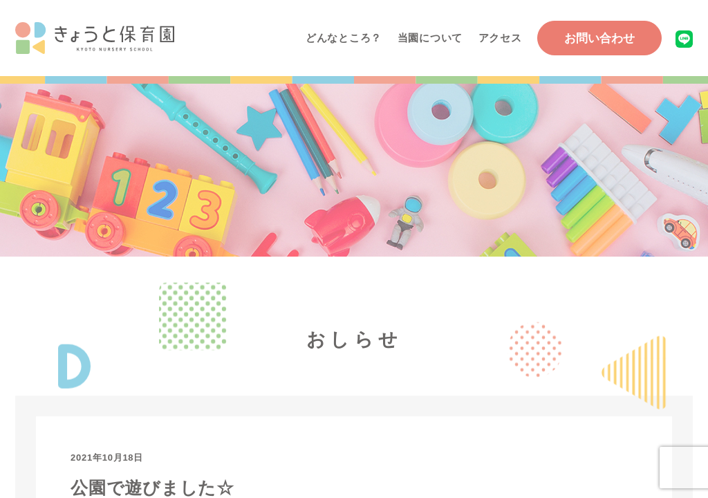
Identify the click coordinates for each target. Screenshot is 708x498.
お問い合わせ (599, 38)
